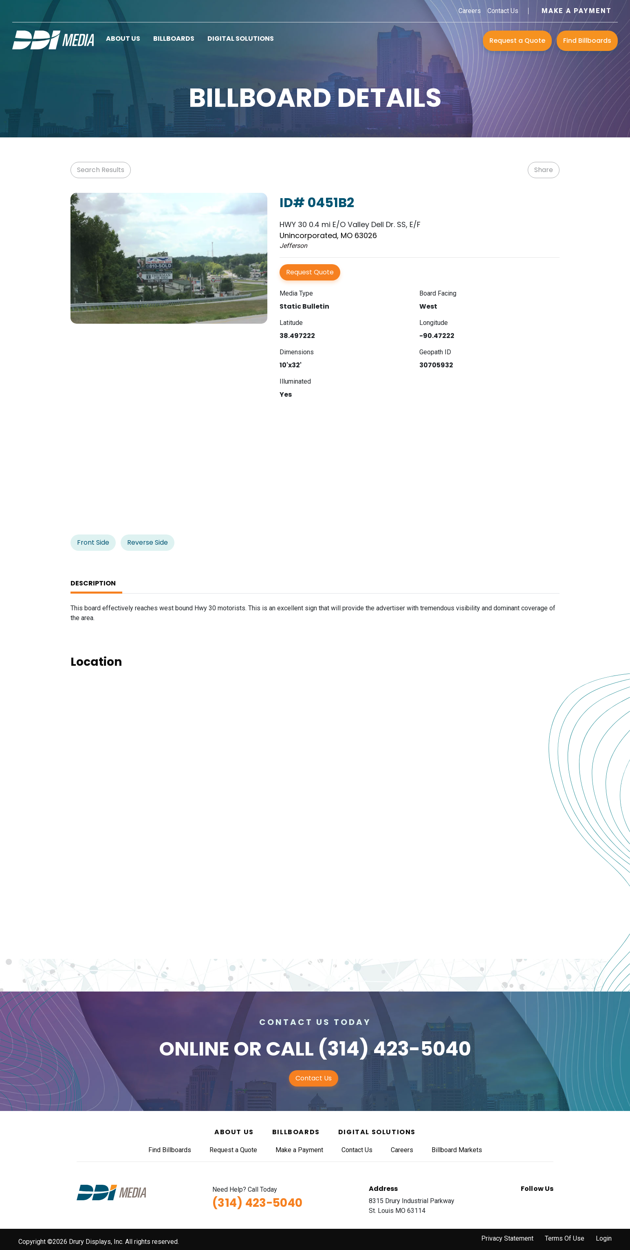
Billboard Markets (457, 1150)
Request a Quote (517, 40)
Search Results (100, 169)
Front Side (93, 542)
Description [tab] (93, 583)
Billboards (173, 38)
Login (604, 1238)
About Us (123, 38)
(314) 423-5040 (394, 1048)
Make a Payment (577, 11)
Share (543, 169)
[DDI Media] (53, 39)
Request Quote (310, 272)
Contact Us (502, 11)
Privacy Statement (507, 1238)
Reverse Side (147, 542)
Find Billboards (587, 40)
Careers (469, 11)
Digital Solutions (240, 38)
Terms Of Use (564, 1238)
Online (194, 1048)
